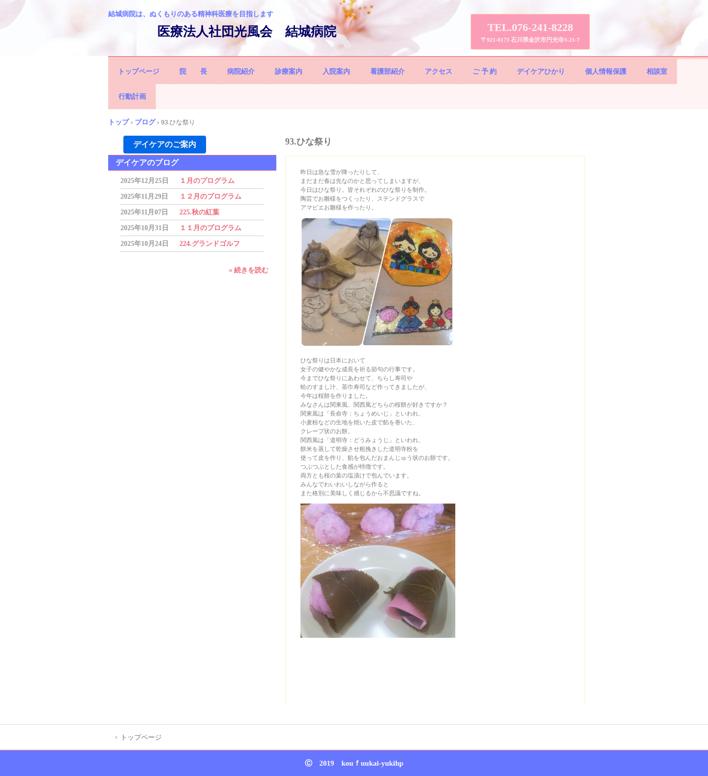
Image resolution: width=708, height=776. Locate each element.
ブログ (145, 122)
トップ (118, 122)
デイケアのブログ (147, 162)
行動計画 (132, 96)
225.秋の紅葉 (199, 212)
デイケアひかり (541, 71)
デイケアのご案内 (164, 144)
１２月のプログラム (210, 196)
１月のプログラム (207, 180)
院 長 (193, 71)
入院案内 (336, 71)
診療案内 (288, 71)
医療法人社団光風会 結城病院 (246, 32)
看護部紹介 (387, 71)
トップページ (138, 71)
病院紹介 (241, 71)
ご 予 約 (484, 71)
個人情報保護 (605, 71)
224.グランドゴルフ (209, 243)
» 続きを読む (249, 270)
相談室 (657, 71)
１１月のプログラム (210, 228)
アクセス (438, 71)
